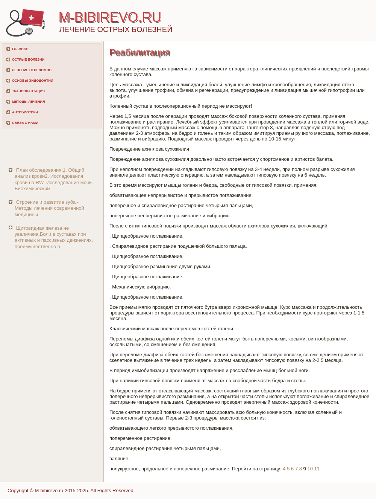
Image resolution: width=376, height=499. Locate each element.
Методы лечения (28, 102)
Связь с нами (25, 123)
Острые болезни (28, 59)
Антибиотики (25, 112)
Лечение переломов (32, 70)
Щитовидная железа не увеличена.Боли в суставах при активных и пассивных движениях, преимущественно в (54, 237)
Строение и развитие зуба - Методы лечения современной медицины (49, 208)
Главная (20, 49)
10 (309, 469)
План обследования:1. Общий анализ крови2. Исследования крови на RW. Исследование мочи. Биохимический (54, 179)
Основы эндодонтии (32, 80)
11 (317, 469)
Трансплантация (28, 91)
